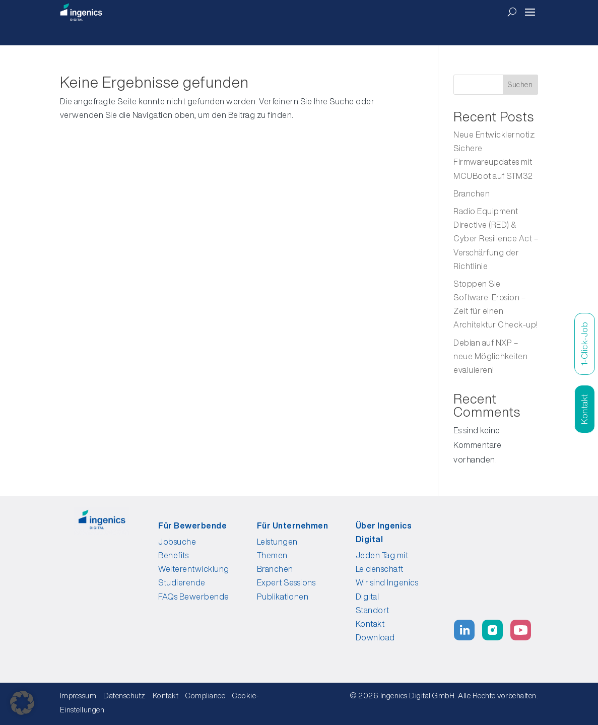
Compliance (208, 695)
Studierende (182, 582)
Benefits (173, 555)
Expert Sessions (286, 582)
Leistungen (277, 542)
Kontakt (370, 624)
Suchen (520, 84)
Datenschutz (124, 695)
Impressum (78, 695)
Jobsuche (177, 542)
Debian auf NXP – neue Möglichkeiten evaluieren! (490, 356)
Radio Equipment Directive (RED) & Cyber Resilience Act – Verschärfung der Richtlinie (495, 238)
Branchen (471, 193)
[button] (22, 703)
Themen (272, 555)
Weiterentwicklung (193, 569)
